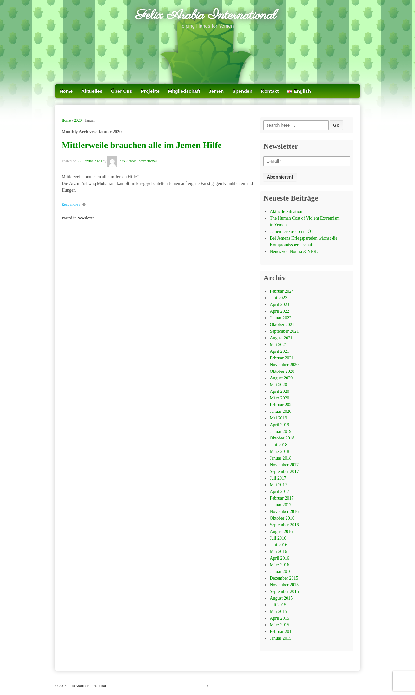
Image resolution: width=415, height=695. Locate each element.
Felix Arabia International (205, 16)
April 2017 (279, 491)
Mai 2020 (278, 384)
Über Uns (121, 91)
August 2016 (281, 531)
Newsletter (85, 218)
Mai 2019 (278, 418)
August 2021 (281, 338)
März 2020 (279, 398)
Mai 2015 (278, 611)
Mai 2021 (278, 344)
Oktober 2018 (282, 438)
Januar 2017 (280, 504)
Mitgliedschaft (184, 91)
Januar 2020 (280, 411)
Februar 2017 (281, 498)
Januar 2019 (280, 431)
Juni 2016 (278, 544)
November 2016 (284, 511)
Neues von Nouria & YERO (294, 251)
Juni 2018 (278, 444)
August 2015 (281, 598)
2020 (78, 120)
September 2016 (284, 524)
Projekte (150, 91)
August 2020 (281, 378)
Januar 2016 (280, 571)
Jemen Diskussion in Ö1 (291, 231)
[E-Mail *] (306, 161)
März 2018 (279, 451)
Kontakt (270, 91)
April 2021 (279, 351)
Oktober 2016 (282, 518)
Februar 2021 (281, 358)
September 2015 (284, 591)
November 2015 (284, 585)
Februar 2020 (281, 404)
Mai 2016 (278, 551)
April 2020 (279, 391)
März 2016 (279, 564)
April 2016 (279, 558)
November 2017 (284, 464)
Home (66, 91)
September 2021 (284, 331)
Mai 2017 (278, 484)
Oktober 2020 (282, 371)
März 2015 (279, 625)
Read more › (71, 204)
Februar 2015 (281, 631)
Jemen (216, 91)
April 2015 (279, 618)
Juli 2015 (278, 605)
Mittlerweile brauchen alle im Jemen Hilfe (142, 145)
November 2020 (284, 364)
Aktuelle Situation (286, 211)
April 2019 (279, 424)
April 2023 (279, 304)
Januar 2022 (280, 318)
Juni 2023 (278, 298)
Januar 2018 (280, 458)
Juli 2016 (278, 538)
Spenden (242, 91)
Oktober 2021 (282, 324)
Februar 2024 (281, 291)
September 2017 (284, 471)
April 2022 (279, 311)
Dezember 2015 (284, 578)
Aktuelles (91, 91)
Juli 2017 (278, 478)
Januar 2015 (280, 638)
